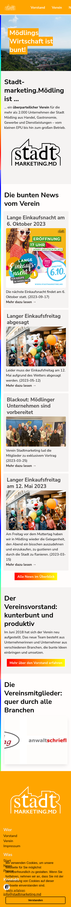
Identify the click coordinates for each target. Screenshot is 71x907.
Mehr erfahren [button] (15, 890)
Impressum (11, 846)
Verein (57, 7)
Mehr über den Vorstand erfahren (35, 663)
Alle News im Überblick (36, 576)
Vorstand (38, 7)
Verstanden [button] (35, 900)
